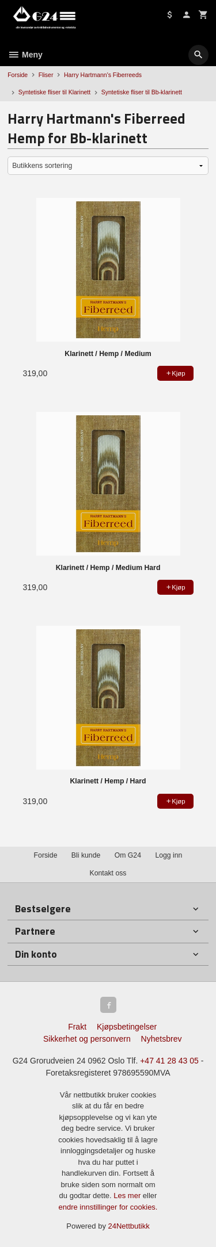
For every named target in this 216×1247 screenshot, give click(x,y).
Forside (17, 74)
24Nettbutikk (129, 1226)
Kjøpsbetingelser (127, 1026)
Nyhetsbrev (161, 1038)
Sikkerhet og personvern (87, 1038)
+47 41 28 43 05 (169, 1060)
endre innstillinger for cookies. (108, 1207)
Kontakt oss (107, 873)
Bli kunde (85, 855)
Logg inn (168, 855)
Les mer (128, 1195)
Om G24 (128, 855)
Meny (25, 54)
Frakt (77, 1026)
